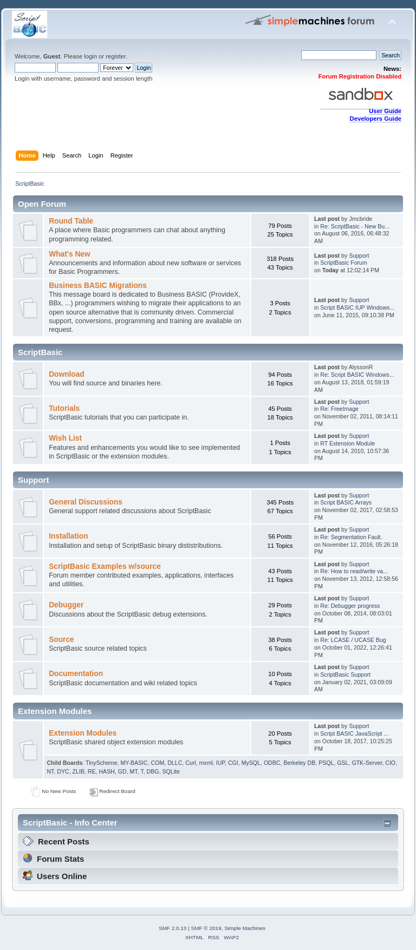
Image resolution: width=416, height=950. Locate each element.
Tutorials (64, 408)
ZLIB (78, 771)
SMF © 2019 (206, 928)
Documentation (76, 674)
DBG (153, 771)
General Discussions (85, 502)
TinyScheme (101, 762)
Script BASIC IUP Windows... (357, 307)
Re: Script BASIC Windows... (357, 374)
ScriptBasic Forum (343, 262)
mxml (206, 762)
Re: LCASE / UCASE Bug (353, 640)
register (116, 56)
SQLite (170, 771)
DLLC (174, 762)
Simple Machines (244, 928)
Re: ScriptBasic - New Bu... (354, 226)
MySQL (251, 762)
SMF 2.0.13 (173, 928)
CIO (390, 762)
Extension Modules (82, 733)
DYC (63, 771)
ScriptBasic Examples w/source (105, 566)
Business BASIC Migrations (98, 285)
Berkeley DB (299, 762)
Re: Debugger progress (350, 605)
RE (92, 771)
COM (158, 762)
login (90, 56)
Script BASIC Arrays (346, 502)
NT (50, 771)
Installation (68, 536)
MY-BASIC (133, 762)
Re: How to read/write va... (354, 571)
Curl (190, 762)
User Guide (385, 111)
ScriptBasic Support (345, 674)
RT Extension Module (347, 443)
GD (122, 771)
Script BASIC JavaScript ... (354, 733)
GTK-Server (367, 762)
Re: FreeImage (339, 408)
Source (61, 639)
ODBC (272, 762)
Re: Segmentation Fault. (351, 537)
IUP (220, 762)
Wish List (65, 438)
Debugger (66, 605)
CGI (233, 762)
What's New (69, 254)
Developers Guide (375, 118)
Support (359, 255)
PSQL (326, 762)
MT (134, 771)
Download (66, 374)
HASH (106, 771)
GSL (342, 762)
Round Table (71, 221)
